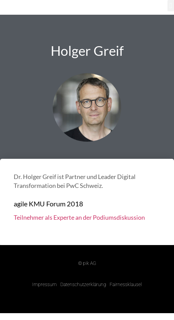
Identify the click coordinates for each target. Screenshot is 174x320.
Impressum (44, 284)
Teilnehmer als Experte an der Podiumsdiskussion (79, 217)
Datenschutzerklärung (83, 284)
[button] (170, 5)
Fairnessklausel (126, 284)
